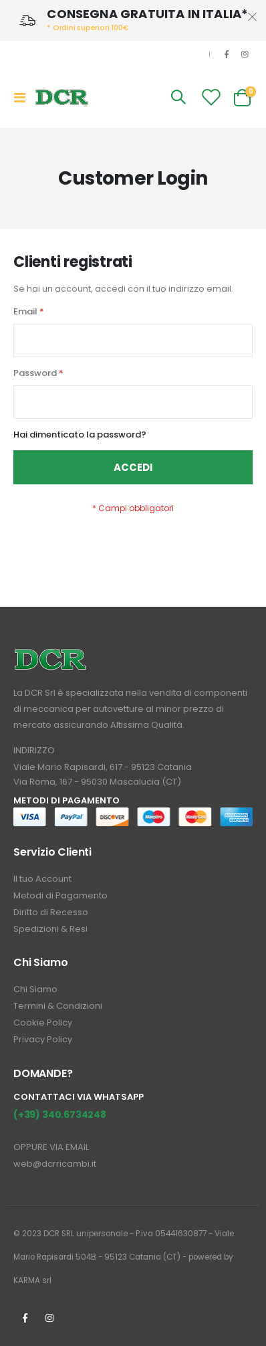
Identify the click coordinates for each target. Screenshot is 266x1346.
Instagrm (49, 1318)
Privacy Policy (42, 1039)
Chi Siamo (35, 989)
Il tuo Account (42, 878)
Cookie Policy (42, 1022)
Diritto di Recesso (50, 912)
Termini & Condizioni (57, 1005)
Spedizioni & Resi (50, 929)
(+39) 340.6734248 (59, 1114)
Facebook (25, 1318)
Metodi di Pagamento (60, 895)
